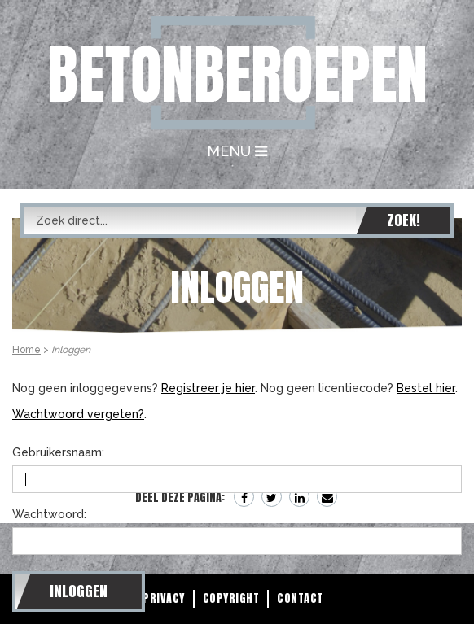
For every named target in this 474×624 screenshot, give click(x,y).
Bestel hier (426, 388)
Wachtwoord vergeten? (78, 414)
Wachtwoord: (49, 514)
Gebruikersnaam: (58, 452)
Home (26, 350)
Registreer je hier (208, 388)
